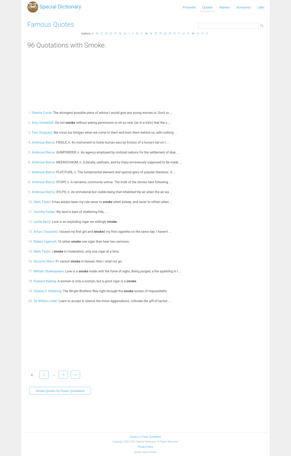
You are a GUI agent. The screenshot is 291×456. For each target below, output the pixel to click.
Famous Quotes (50, 24)
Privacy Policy (145, 446)
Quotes (207, 7)
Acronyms (243, 7)
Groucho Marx (44, 261)
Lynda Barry (42, 222)
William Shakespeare (48, 271)
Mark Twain (42, 202)
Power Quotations (151, 436)
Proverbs (189, 7)
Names (224, 7)
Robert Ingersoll (45, 241)
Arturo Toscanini (45, 232)
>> (75, 374)
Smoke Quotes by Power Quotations (60, 391)
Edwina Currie (42, 113)
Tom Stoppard (42, 132)
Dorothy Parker (44, 212)
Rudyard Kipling (45, 281)
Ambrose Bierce (43, 142)
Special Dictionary (60, 7)
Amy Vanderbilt (43, 123)
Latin (260, 7)
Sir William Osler (45, 301)
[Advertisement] (145, 79)
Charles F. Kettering (47, 291)
